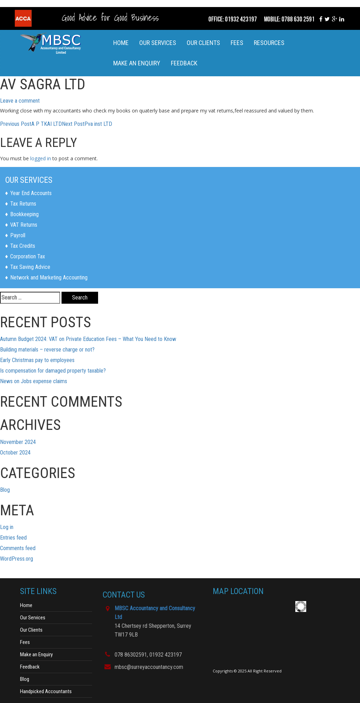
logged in (40, 158)
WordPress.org (16, 558)
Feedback (184, 63)
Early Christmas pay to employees (37, 360)
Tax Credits (22, 246)
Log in (6, 527)
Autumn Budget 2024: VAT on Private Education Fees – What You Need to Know (88, 339)
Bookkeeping (24, 214)
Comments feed (18, 548)
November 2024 (18, 442)
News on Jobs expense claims (33, 381)
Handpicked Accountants (46, 691)
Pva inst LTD (87, 124)
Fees (237, 42)
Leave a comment (20, 100)
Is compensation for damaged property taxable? (53, 370)
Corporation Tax (27, 256)
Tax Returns (23, 203)
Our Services (157, 42)
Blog (5, 489)
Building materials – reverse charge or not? (47, 349)
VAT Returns (23, 224)
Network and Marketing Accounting (49, 277)
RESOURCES (269, 42)
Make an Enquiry (136, 63)
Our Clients (203, 42)
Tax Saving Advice (30, 267)
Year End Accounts (31, 193)
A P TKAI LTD (31, 124)
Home (121, 42)
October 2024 (15, 452)
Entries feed (13, 537)
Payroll (17, 235)
